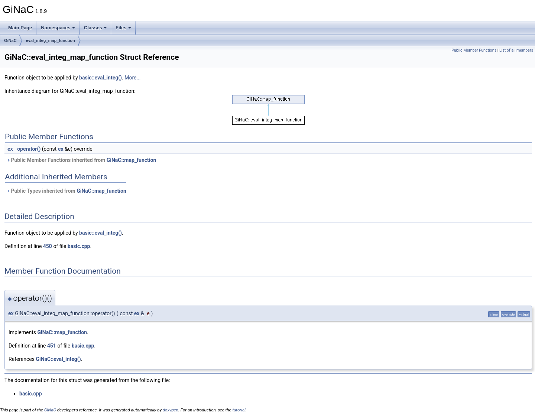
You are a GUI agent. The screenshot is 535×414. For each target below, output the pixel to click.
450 (47, 246)
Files (123, 27)
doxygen (170, 410)
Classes (95, 27)
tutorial (238, 410)
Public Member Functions (473, 50)
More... (132, 78)
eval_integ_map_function (50, 40)
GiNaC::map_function (131, 160)
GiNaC (10, 40)
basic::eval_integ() (100, 78)
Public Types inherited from (66, 191)
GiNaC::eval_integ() (58, 359)
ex (10, 149)
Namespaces (58, 27)
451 (51, 346)
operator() (28, 149)
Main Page (20, 27)
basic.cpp (79, 246)
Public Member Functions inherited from (81, 160)
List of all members (516, 50)
